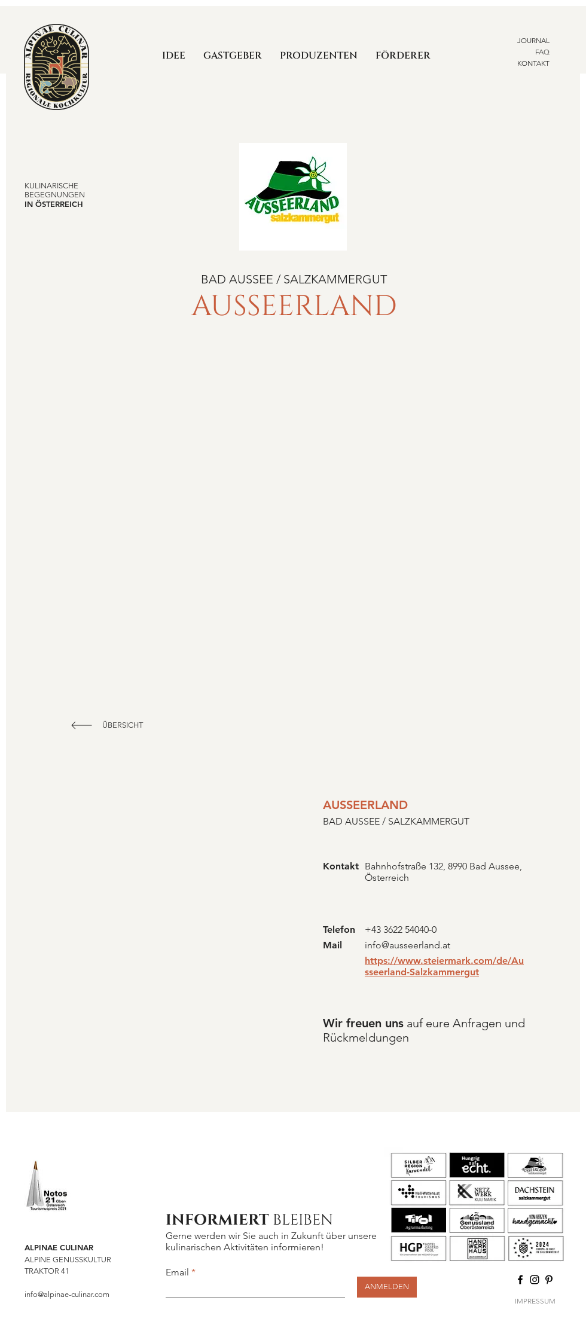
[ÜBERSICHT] (123, 725)
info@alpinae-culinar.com (67, 1294)
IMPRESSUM (535, 1300)
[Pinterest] (549, 1280)
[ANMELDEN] (387, 1287)
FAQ (542, 51)
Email (177, 1272)
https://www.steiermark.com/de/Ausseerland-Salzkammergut (444, 966)
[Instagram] (535, 1280)
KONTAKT (533, 63)
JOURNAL (533, 40)
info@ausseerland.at (407, 945)
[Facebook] (520, 1280)
